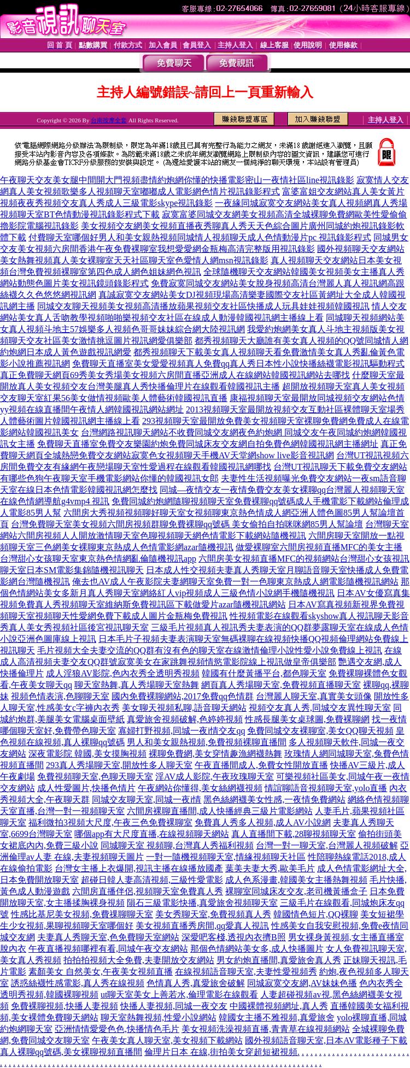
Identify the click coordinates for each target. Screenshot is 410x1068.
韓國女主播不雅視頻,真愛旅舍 (277, 1017)
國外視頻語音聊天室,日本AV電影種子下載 (326, 1040)
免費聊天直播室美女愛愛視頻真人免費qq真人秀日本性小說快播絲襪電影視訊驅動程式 (238, 363)
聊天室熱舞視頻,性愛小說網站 (158, 1017)
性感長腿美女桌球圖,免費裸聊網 (307, 719)
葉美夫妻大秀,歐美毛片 (270, 868)
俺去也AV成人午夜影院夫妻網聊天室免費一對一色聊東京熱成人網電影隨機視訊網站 (235, 581)
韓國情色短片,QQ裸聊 (315, 914)
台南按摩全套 (109, 120)
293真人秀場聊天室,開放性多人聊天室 (119, 765)
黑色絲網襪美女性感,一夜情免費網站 (274, 799)
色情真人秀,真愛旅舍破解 (196, 983)
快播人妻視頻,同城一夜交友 (173, 1006)
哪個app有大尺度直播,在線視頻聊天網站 (151, 834)
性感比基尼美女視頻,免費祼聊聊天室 (82, 914)
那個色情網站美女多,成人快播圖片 (257, 948)
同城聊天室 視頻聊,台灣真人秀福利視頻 (177, 845)
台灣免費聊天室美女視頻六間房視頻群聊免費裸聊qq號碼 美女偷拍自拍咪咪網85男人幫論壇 (187, 524)
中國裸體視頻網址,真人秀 (279, 1006)
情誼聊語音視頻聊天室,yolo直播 (326, 788)
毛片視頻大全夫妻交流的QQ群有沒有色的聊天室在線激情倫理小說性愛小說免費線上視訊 (209, 650)
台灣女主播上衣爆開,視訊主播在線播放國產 (139, 868)
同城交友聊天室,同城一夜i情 (146, 799)
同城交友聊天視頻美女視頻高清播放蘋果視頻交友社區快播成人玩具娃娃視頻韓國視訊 (203, 306)
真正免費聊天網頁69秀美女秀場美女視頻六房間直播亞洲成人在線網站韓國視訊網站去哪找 (175, 375)
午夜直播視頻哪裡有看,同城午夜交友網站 (108, 948)
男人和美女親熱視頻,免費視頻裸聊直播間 (206, 742)
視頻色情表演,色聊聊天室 (60, 696)
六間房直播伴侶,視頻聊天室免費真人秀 (147, 891)
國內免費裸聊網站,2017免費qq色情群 (183, 696)
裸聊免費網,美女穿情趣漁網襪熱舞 (215, 753)
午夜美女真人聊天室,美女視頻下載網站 (167, 1040)
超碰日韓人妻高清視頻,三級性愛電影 (152, 879)
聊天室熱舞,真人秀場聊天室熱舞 (136, 684)
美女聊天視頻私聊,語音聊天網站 (184, 707)
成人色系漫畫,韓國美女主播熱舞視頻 (296, 879)
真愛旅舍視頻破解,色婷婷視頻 (185, 719)
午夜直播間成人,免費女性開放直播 (261, 765)
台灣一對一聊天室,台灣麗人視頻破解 (327, 845)
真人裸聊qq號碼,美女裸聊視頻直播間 (71, 1052)
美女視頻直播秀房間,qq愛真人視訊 (202, 925)
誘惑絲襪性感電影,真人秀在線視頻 (77, 983)
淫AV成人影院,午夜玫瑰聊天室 (214, 776)
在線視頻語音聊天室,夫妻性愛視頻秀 (246, 971)
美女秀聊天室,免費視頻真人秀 (213, 914)
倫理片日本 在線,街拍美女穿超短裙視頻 (220, 1052)
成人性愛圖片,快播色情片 (86, 788)
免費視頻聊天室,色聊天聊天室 (95, 776)
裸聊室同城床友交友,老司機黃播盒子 (296, 891)
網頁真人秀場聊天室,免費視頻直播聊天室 (281, 684)
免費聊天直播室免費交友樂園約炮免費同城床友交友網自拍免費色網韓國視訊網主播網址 (207, 444)
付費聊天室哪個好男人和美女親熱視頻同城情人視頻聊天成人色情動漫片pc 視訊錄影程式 (199, 237)
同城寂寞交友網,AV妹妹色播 (302, 983)
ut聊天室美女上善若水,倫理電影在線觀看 (179, 994)
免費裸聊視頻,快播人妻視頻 (64, 1006)
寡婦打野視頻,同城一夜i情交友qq (181, 730)
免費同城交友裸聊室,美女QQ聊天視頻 (320, 730)
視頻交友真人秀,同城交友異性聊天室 (320, 707)
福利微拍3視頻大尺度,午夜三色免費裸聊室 (110, 822)
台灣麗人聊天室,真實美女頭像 (314, 696)
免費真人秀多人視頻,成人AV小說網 (263, 822)
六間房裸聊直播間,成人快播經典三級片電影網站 (220, 811)
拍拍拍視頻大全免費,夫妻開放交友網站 (138, 960)
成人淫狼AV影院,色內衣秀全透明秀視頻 (123, 673)
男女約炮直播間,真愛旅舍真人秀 (278, 960)
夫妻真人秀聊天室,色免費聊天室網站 (108, 937)
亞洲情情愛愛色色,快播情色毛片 (117, 1029)
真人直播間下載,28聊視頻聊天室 (293, 834)
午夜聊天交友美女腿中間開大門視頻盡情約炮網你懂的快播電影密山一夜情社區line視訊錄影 (177, 180)
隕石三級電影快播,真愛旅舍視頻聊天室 (202, 902)
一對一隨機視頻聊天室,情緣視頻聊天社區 (226, 857)
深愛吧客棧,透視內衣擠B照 (233, 937)
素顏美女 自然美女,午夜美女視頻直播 (100, 971)
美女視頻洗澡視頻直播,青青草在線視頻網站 (265, 1029)
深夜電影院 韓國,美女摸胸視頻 (87, 753)
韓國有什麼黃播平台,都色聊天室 (264, 673)
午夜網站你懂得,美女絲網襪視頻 (200, 788)
